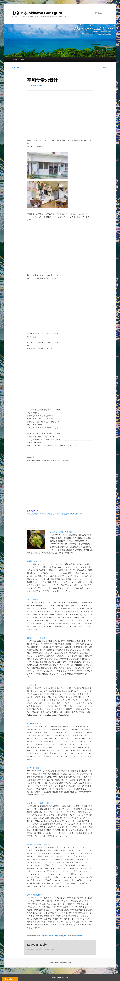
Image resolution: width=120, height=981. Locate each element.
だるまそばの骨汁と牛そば (61, 532)
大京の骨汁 (31, 685)
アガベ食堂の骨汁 (34, 895)
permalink (79, 936)
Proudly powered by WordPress (60, 962)
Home (15, 59)
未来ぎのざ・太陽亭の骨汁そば (40, 803)
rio (65, 936)
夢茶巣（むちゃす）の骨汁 (38, 844)
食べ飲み (51, 936)
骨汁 (60, 936)
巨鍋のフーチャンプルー (37, 638)
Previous (16, 67)
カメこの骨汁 (32, 599)
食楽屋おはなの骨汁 (35, 561)
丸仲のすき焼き (33, 768)
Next (105, 67)
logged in (39, 949)
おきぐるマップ (32, 511)
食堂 (56, 936)
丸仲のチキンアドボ (35, 723)
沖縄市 (45, 936)
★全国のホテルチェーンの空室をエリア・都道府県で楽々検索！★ (54, 514)
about (23, 59)
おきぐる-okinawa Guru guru (37, 13)
